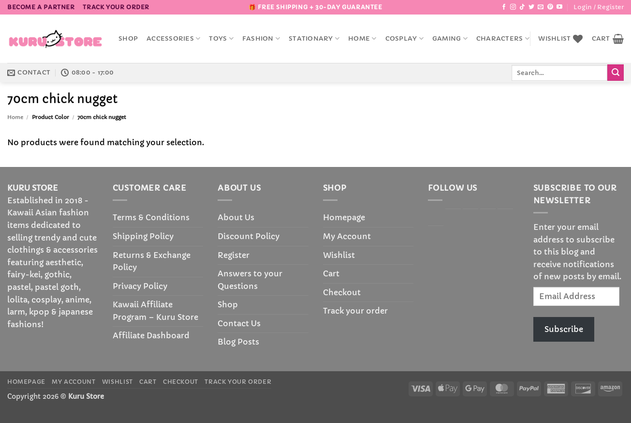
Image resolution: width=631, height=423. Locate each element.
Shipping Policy (143, 236)
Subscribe (563, 329)
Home (362, 38)
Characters (502, 38)
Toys (221, 38)
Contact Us (239, 323)
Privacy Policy (140, 286)
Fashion (261, 38)
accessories (173, 38)
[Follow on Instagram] (513, 7)
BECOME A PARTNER (41, 7)
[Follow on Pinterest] (550, 7)
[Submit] (615, 72)
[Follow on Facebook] (504, 7)
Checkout (342, 292)
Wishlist (339, 255)
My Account (347, 236)
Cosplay (404, 38)
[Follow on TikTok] (522, 7)
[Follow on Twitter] (531, 7)
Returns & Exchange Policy (152, 261)
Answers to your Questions (250, 280)
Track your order (116, 7)
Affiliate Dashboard (151, 335)
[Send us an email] (540, 7)
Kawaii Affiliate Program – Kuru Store (155, 311)
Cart (331, 273)
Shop (128, 39)
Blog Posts (238, 342)
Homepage (344, 217)
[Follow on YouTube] (559, 7)
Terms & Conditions (151, 217)
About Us (236, 217)
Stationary (314, 38)
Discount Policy (248, 236)
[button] (598, 7)
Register (233, 255)
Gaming (450, 38)
